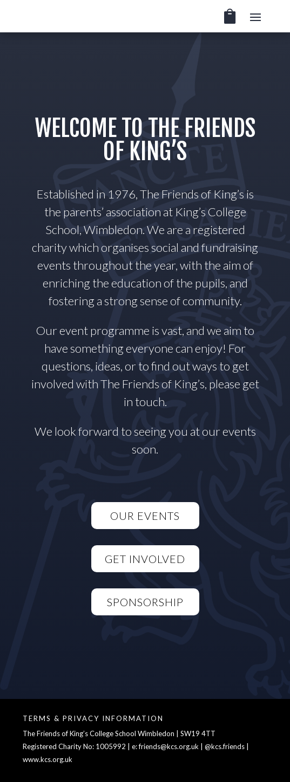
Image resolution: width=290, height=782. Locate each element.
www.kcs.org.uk (47, 759)
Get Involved (145, 558)
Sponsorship (145, 601)
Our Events (145, 515)
